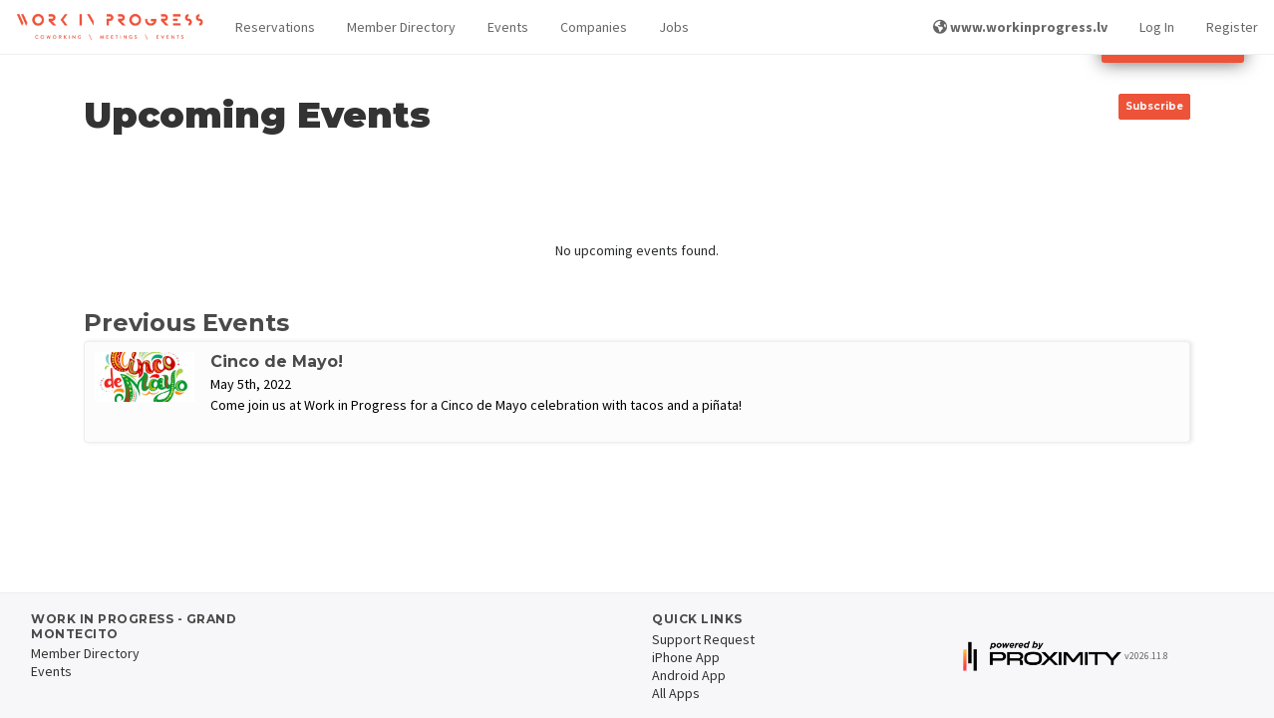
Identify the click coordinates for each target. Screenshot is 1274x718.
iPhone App (686, 657)
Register (1232, 27)
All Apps (676, 693)
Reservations (275, 27)
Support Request (703, 639)
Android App (689, 675)
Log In (1156, 27)
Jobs (674, 27)
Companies (593, 27)
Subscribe (1154, 106)
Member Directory (401, 27)
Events (507, 27)
